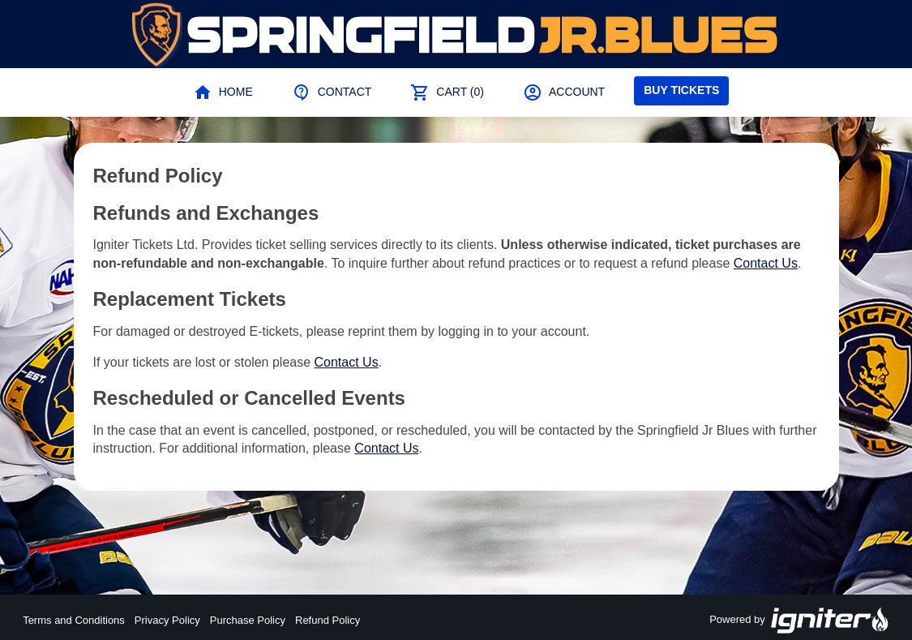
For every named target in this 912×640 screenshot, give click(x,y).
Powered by (799, 621)
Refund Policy (327, 620)
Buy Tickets (681, 90)
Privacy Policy (167, 620)
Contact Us (766, 263)
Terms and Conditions (74, 620)
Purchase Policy (247, 620)
